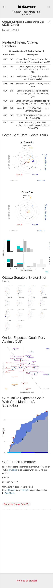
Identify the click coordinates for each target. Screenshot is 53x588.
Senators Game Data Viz (17, 504)
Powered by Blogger (26, 580)
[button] (49, 22)
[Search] (49, 7)
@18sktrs (13, 470)
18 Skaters (26, 6)
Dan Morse (10, 493)
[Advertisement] (26, 542)
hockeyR (25, 490)
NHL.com (11, 490)
